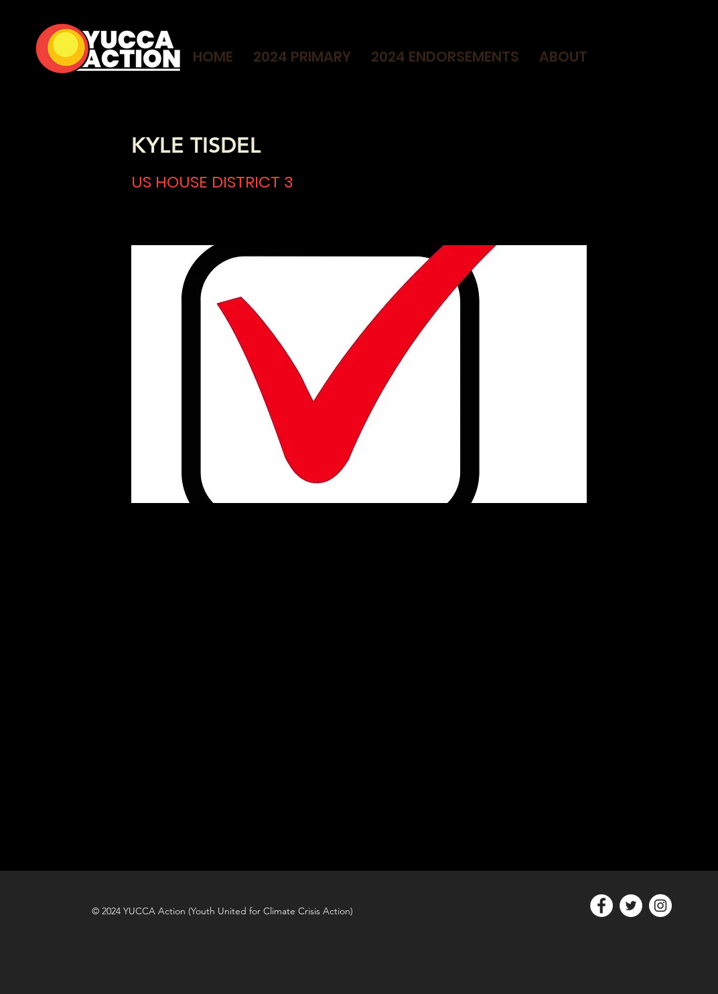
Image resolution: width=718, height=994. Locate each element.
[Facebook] (601, 905)
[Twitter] (631, 905)
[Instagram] (660, 905)
